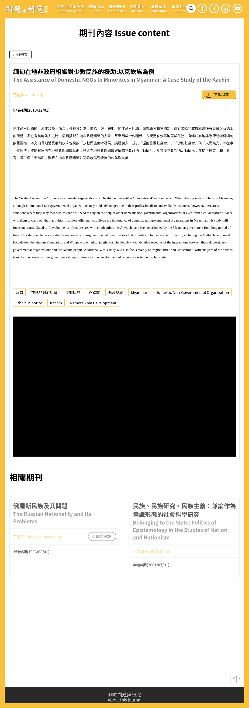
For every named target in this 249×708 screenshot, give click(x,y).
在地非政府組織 (44, 292)
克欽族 (94, 292)
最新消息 (96, 8)
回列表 (19, 54)
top (236, 680)
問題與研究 (27, 9)
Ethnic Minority (29, 303)
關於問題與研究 (71, 8)
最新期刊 (117, 8)
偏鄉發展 (115, 292)
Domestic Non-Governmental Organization (192, 292)
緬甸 (19, 292)
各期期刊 (137, 8)
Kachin (56, 303)
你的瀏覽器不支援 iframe (124, 387)
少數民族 (73, 292)
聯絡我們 (179, 8)
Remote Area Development (93, 303)
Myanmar (139, 292)
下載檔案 (217, 95)
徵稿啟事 (158, 8)
